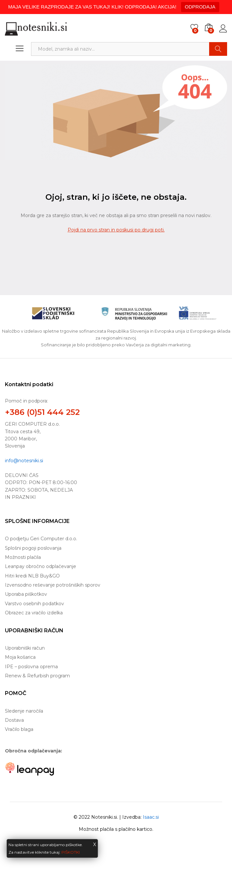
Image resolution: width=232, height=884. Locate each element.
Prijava (223, 28)
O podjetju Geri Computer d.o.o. (41, 539)
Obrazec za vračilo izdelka (34, 613)
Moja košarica (20, 657)
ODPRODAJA (200, 6)
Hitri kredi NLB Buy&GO (32, 576)
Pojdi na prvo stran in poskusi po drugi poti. (116, 230)
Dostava (14, 720)
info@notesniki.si (24, 461)
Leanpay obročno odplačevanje (40, 566)
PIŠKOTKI (70, 852)
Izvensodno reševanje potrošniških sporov (52, 585)
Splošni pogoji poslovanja (33, 548)
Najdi (218, 49)
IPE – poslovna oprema (31, 667)
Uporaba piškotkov (26, 594)
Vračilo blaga (19, 729)
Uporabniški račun (25, 648)
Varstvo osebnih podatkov (34, 604)
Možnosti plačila (23, 557)
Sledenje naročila (24, 711)
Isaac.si (151, 817)
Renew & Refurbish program (37, 676)
